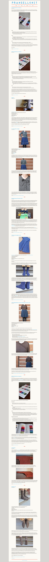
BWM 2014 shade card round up (16, 376)
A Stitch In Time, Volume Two (21, 148)
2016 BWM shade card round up (16, 7)
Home (16, 5)
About (21, 5)
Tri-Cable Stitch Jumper (34, 329)
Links (32, 5)
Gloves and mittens (15, 232)
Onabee (35, 227)
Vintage (21, 373)
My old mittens (28, 219)
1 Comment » (21, 232)
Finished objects (17, 195)
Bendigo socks (14, 486)
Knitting (20, 195)
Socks (19, 299)
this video (17, 122)
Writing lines (13, 447)
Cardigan (14, 195)
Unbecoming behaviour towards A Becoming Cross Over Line (21, 302)
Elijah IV (13, 97)
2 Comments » (22, 195)
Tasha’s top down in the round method (21, 336)
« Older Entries (13, 558)
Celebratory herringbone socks (16, 235)
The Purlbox (13, 225)
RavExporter (16, 295)
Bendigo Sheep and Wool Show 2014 (17, 198)
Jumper (17, 373)
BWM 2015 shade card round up (16, 51)
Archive (27, 5)
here (14, 153)
